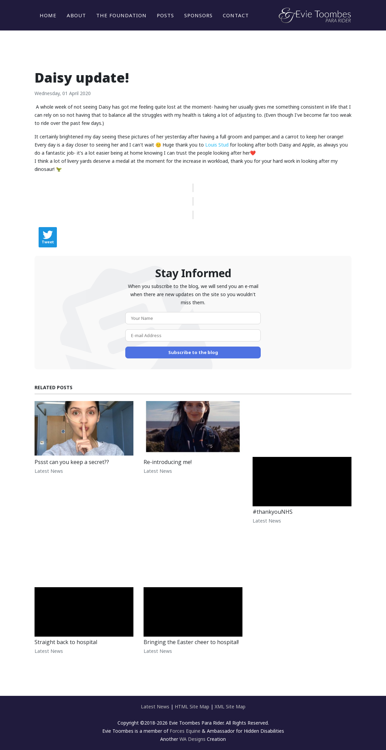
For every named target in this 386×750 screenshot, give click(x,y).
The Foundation (121, 15)
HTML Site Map (192, 706)
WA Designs (192, 739)
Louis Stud (217, 144)
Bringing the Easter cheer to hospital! (191, 642)
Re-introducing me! (168, 462)
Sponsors (198, 15)
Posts (165, 15)
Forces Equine (185, 731)
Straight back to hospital (66, 642)
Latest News (49, 471)
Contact (236, 15)
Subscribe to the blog (193, 352)
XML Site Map (230, 706)
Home (48, 15)
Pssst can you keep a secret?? (72, 462)
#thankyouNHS (273, 511)
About (76, 15)
